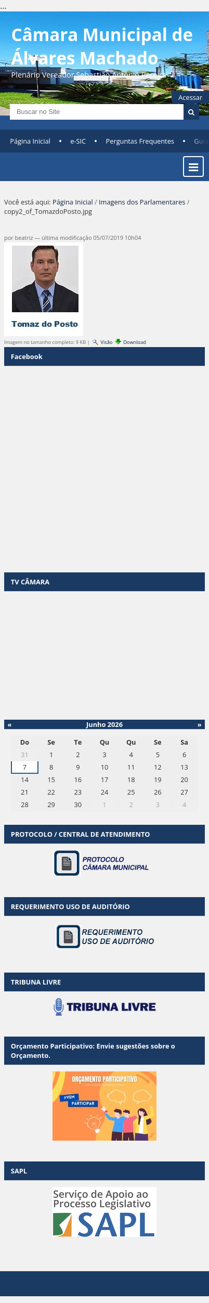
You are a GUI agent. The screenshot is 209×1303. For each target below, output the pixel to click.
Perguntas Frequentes (140, 141)
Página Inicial (30, 141)
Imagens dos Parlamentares (142, 202)
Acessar (190, 97)
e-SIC (78, 141)
